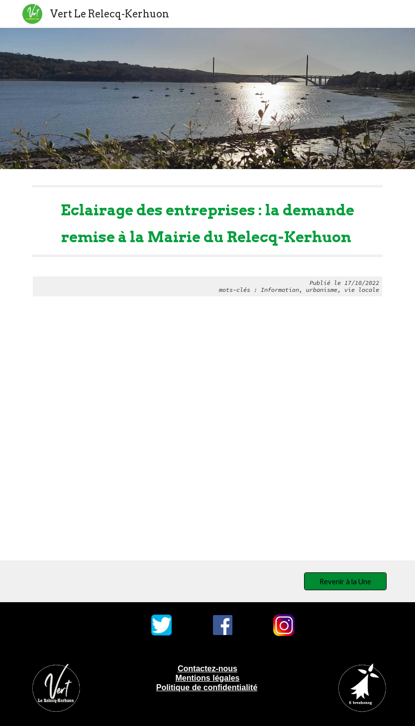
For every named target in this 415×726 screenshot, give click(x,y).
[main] (207, 241)
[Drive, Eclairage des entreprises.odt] (207, 437)
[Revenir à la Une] (345, 581)
